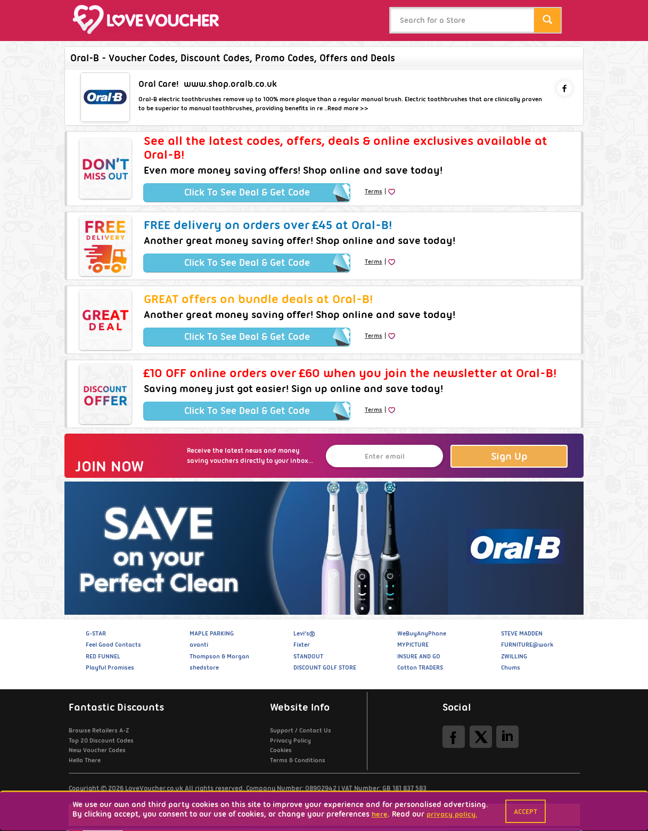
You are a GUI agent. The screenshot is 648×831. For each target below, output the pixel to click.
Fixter (301, 644)
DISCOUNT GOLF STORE (324, 667)
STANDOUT (308, 656)
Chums (510, 667)
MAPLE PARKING (212, 633)
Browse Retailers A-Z (99, 730)
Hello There (85, 760)
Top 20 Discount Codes (101, 740)
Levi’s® (304, 633)
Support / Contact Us (300, 730)
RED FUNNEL (103, 656)
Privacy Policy (290, 740)
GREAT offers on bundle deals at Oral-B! (258, 298)
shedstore (204, 667)
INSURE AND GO (418, 656)
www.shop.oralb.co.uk (230, 84)
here (380, 814)
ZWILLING (514, 656)
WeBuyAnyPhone (421, 633)
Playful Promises (110, 667)
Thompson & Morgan (219, 656)
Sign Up (509, 456)
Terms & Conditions (297, 760)
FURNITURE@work (527, 644)
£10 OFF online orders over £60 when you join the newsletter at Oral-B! (350, 372)
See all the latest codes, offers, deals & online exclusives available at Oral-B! (345, 147)
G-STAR (96, 633)
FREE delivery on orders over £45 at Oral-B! (268, 224)
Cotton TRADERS (420, 667)
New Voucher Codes (97, 750)
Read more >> (347, 108)
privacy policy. (451, 814)
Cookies (281, 750)
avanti (199, 644)
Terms (373, 191)
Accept (525, 811)
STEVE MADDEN (522, 633)
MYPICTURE (413, 644)
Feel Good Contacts (113, 644)
